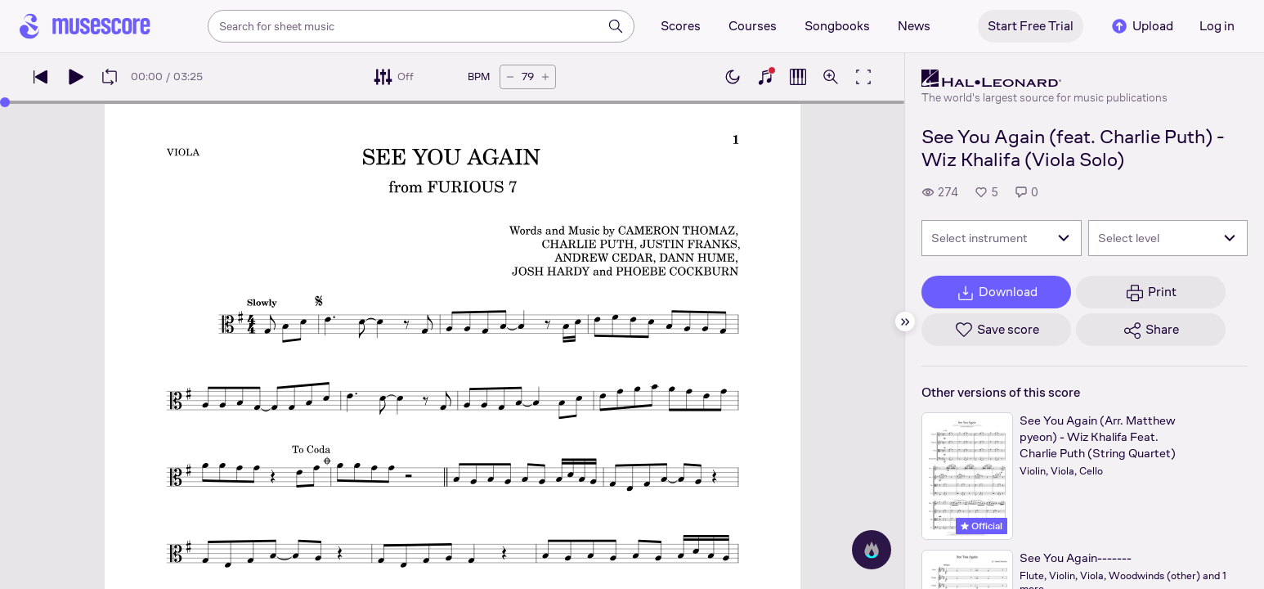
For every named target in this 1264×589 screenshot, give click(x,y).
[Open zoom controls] (830, 77)
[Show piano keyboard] (765, 77)
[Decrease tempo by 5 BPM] (510, 76)
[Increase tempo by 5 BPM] (545, 76)
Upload (1141, 26)
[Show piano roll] (798, 77)
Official (981, 526)
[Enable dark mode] (732, 77)
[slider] (5, 102)
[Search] (616, 26)
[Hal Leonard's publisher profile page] (1044, 79)
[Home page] (85, 26)
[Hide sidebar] (905, 321)
